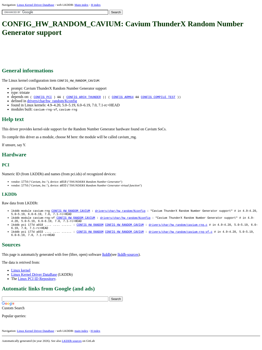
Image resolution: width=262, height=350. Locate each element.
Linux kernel (20, 274)
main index (81, 335)
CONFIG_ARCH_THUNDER (83, 97)
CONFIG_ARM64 (123, 97)
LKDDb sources (72, 345)
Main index (81, 5)
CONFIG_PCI (43, 97)
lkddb (106, 259)
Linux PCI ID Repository (36, 283)
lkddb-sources (128, 259)
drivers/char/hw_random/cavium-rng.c (178, 227)
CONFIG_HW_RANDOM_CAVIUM (70, 211)
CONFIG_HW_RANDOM (90, 227)
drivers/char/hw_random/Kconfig (52, 101)
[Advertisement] (86, 52)
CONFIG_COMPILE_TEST (158, 97)
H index (96, 5)
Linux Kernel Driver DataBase (35, 5)
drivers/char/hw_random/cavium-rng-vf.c (180, 235)
